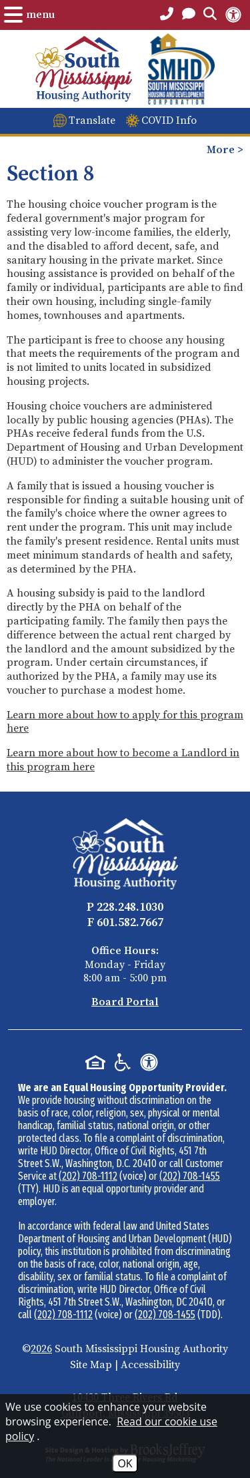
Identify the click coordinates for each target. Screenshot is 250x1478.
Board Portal (125, 1002)
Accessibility (150, 1364)
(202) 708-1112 (88, 1176)
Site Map (91, 1364)
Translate (92, 120)
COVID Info (169, 120)
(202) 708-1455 (189, 1176)
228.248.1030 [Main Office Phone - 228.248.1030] (130, 907)
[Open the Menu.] (29, 14)
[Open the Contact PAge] (188, 14)
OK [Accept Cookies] (124, 1463)
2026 (41, 1348)
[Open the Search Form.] (210, 14)
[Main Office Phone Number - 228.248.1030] (166, 14)
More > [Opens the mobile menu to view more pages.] (225, 149)
